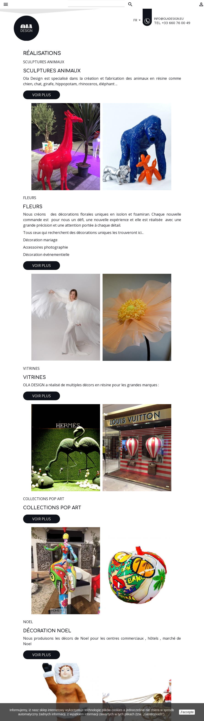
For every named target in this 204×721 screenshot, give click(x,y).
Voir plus (41, 94)
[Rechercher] (96, 3)
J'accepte (187, 712)
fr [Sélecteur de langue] (135, 20)
